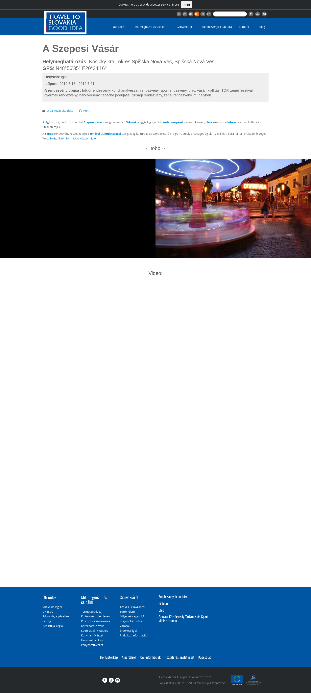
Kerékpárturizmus (92, 626)
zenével (95, 134)
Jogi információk (150, 657)
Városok (125, 626)
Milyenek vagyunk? (132, 616)
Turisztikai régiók (53, 626)
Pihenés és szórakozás (95, 621)
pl (203, 14)
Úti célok (120, 27)
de (190, 14)
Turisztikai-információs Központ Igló (73, 138)
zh (208, 14)
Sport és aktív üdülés (94, 630)
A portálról (129, 657)
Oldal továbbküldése (60, 110)
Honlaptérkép (109, 657)
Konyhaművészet (92, 635)
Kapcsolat (204, 657)
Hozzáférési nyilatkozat (179, 657)
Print (86, 110)
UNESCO (48, 611)
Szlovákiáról (186, 27)
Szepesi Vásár (93, 122)
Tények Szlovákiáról (132, 607)
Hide (186, 5)
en (184, 14)
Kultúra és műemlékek (95, 616)
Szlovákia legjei (52, 607)
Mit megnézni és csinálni (151, 27)
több (155, 148)
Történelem (127, 611)
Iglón (49, 122)
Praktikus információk (134, 635)
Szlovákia (132, 122)
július (208, 122)
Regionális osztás (131, 621)
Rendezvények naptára (217, 27)
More (175, 4)
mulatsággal (112, 134)
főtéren (232, 122)
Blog (262, 27)
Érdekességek (128, 630)
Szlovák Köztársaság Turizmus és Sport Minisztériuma (183, 618)
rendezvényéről (172, 122)
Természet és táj (91, 611)
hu (197, 14)
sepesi (49, 134)
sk (179, 14)
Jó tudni (245, 27)
